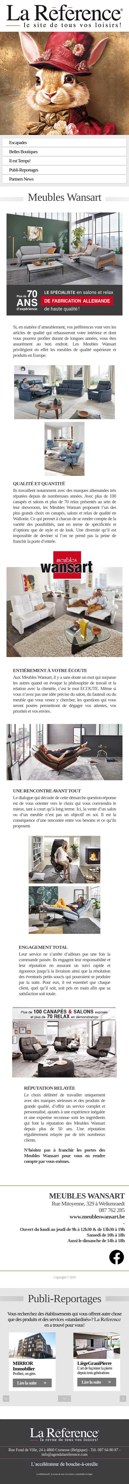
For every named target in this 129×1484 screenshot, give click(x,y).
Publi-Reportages (23, 170)
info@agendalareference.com (64, 1454)
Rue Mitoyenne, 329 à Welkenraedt (88, 1203)
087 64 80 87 (108, 1450)
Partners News (21, 179)
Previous (6, 1398)
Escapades (18, 142)
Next (123, 1398)
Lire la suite (26, 1383)
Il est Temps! (20, 160)
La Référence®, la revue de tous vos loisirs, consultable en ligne (64, 1474)
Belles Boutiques (23, 151)
